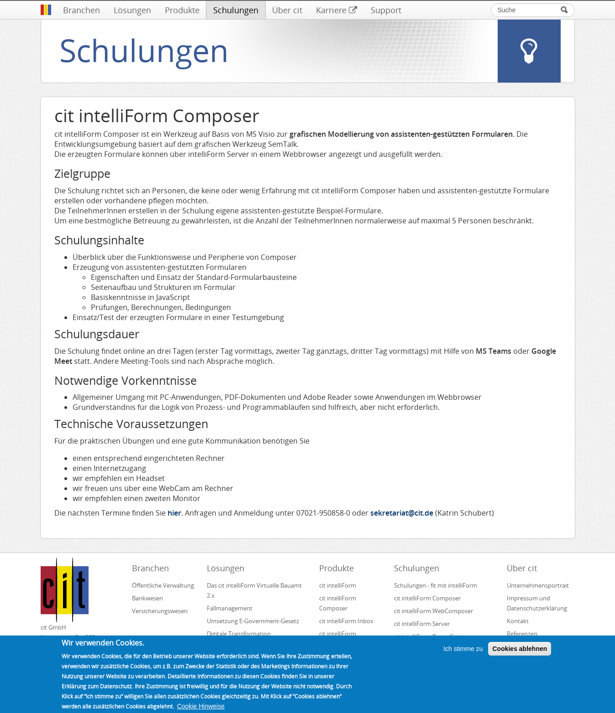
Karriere (336, 10)
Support (386, 10)
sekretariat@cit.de (401, 513)
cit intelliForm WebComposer (434, 611)
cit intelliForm (337, 585)
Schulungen (235, 10)
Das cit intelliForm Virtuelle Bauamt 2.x (254, 590)
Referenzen (522, 634)
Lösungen (132, 10)
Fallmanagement (229, 608)
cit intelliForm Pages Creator (432, 636)
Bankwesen (147, 598)
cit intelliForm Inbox (346, 621)
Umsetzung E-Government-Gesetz (253, 621)
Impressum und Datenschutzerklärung (537, 603)
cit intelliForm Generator (337, 639)
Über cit (287, 10)
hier (174, 513)
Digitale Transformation (239, 634)
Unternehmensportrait (538, 585)
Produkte (182, 10)
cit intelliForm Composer (337, 603)
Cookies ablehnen (519, 654)
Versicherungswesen (160, 611)
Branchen (81, 10)
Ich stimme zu (463, 654)
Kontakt (518, 621)
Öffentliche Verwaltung (163, 585)
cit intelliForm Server (422, 624)
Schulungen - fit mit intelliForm (435, 585)
